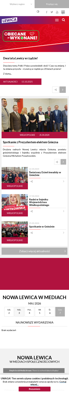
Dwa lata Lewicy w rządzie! (20, 58)
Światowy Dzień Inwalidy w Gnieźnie (45, 173)
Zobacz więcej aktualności (34, 251)
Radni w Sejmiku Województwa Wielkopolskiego (39, 202)
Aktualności (10, 81)
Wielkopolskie (27, 135)
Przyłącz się (52, 4)
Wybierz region (17, 4)
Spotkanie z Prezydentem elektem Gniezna (30, 142)
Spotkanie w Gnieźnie (41, 226)
